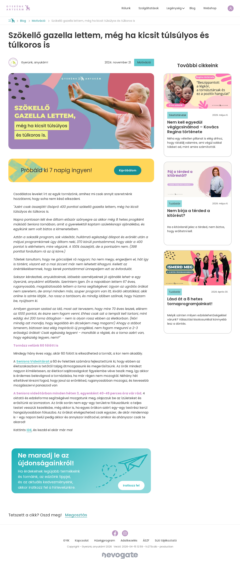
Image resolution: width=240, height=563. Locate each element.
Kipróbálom (127, 170)
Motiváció (38, 21)
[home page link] (18, 7)
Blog (192, 8)
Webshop (209, 8)
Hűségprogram (104, 540)
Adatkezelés (129, 540)
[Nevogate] (120, 555)
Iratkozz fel (131, 485)
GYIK (66, 540)
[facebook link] (115, 533)
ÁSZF (146, 540)
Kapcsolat (82, 540)
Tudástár (174, 203)
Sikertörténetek (177, 115)
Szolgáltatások (149, 8)
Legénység (174, 8)
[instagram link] (125, 533)
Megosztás (76, 515)
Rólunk (126, 8)
